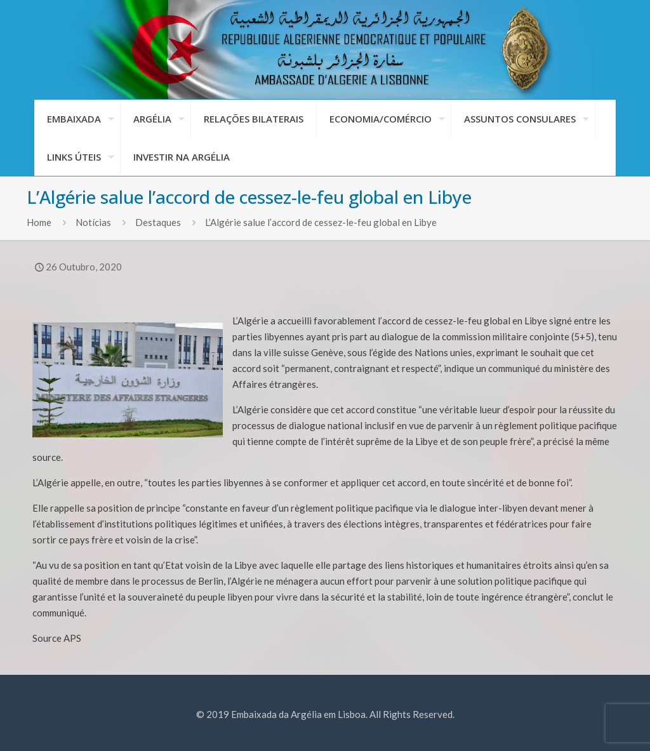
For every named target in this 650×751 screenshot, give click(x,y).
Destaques (158, 222)
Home (39, 222)
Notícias (93, 222)
